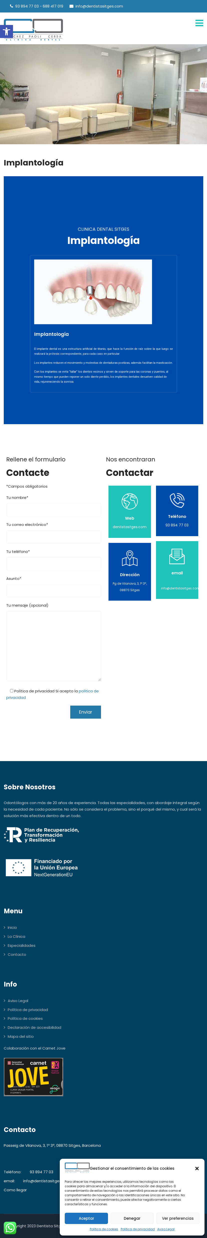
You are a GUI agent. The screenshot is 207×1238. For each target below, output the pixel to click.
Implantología (75, 324)
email (177, 573)
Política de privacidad (138, 1229)
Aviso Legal (165, 1229)
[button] (6, 31)
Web (129, 518)
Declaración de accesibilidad (34, 1027)
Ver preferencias (178, 1218)
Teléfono (177, 516)
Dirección (130, 575)
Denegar (132, 1218)
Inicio (12, 927)
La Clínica (16, 936)
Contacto (17, 954)
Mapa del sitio (21, 1036)
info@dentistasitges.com (47, 1181)
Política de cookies (104, 1229)
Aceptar (86, 1218)
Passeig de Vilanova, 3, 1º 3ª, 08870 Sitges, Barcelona (52, 1145)
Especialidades (22, 945)
